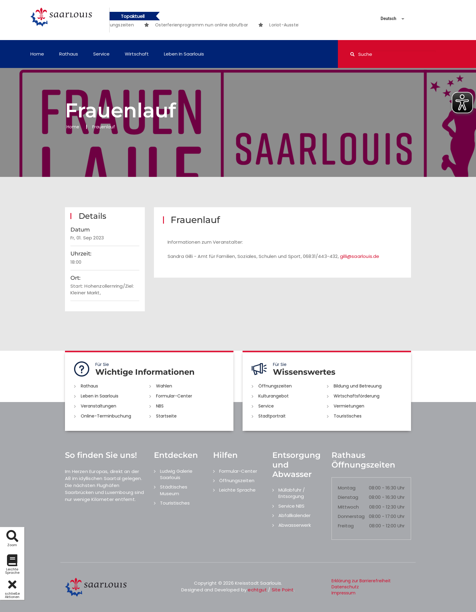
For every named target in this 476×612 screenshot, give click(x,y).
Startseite (166, 416)
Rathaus (68, 54)
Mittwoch (348, 507)
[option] (216, 25)
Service (101, 54)
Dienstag (348, 497)
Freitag (346, 525)
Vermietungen (349, 406)
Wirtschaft (137, 54)
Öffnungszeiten (275, 386)
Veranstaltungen (98, 406)
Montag (346, 488)
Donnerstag (351, 516)
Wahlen (164, 386)
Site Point (283, 590)
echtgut (257, 590)
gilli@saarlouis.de (359, 256)
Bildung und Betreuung (358, 386)
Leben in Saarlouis (184, 54)
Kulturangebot (273, 396)
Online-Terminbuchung (106, 416)
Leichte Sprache (237, 490)
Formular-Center (174, 396)
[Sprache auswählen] (385, 18)
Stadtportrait (272, 416)
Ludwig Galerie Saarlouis (176, 474)
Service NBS (291, 506)
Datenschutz (345, 587)
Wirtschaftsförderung (356, 396)
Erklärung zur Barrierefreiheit (361, 581)
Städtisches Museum (173, 490)
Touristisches (348, 416)
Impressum (343, 593)
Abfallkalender (294, 515)
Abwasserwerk (294, 525)
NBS (160, 406)
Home (37, 54)
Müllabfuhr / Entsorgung (291, 493)
